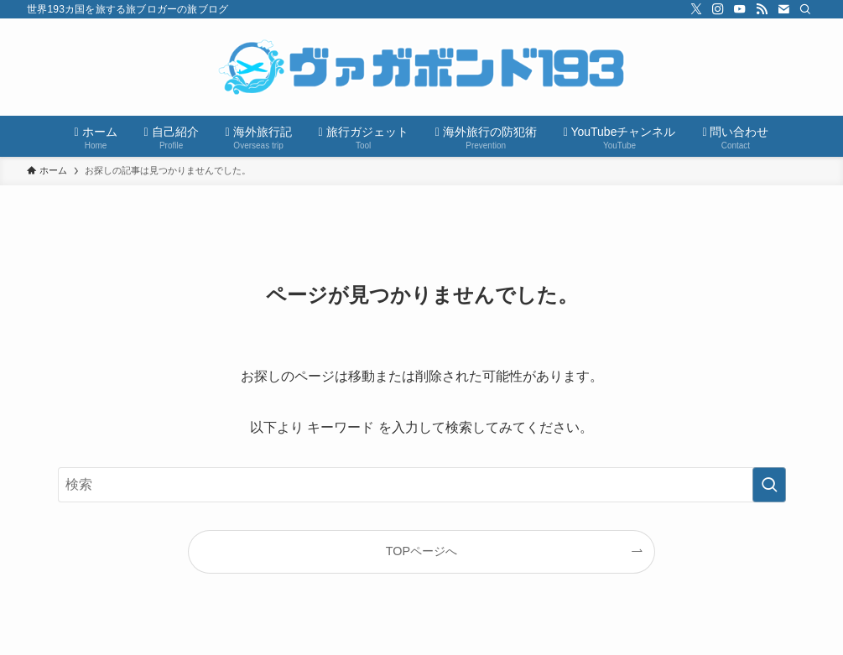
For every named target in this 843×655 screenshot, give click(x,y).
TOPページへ (421, 551)
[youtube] (740, 9)
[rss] (762, 9)
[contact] (783, 9)
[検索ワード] (422, 484)
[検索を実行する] (769, 484)
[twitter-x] (696, 9)
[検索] (805, 9)
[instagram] (718, 9)
